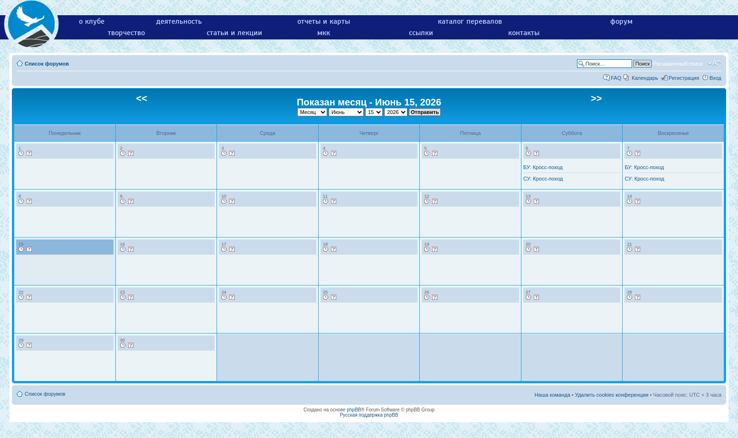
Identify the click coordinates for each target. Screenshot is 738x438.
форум (621, 21)
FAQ (616, 78)
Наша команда (552, 395)
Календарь (645, 78)
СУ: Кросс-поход (543, 178)
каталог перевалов (470, 21)
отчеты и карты (323, 21)
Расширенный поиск (677, 64)
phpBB (354, 409)
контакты (523, 33)
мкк (323, 33)
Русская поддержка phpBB (369, 415)
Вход (715, 78)
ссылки (421, 33)
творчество (126, 33)
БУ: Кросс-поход (543, 167)
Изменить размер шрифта (714, 63)
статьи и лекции (234, 33)
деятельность (179, 21)
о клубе (91, 21)
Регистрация (684, 78)
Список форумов (47, 64)
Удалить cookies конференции (612, 395)
